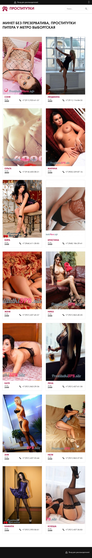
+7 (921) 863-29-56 (30, 387)
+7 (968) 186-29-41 (74, 244)
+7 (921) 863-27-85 (74, 458)
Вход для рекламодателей (27, 2)
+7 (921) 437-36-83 (74, 530)
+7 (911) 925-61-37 (30, 100)
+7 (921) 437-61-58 (74, 387)
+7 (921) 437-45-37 (30, 315)
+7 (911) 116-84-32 (74, 100)
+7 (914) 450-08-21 (30, 172)
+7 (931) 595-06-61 (30, 530)
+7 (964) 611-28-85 (30, 244)
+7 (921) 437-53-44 (30, 458)
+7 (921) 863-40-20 (74, 315)
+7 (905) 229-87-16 (74, 172)
